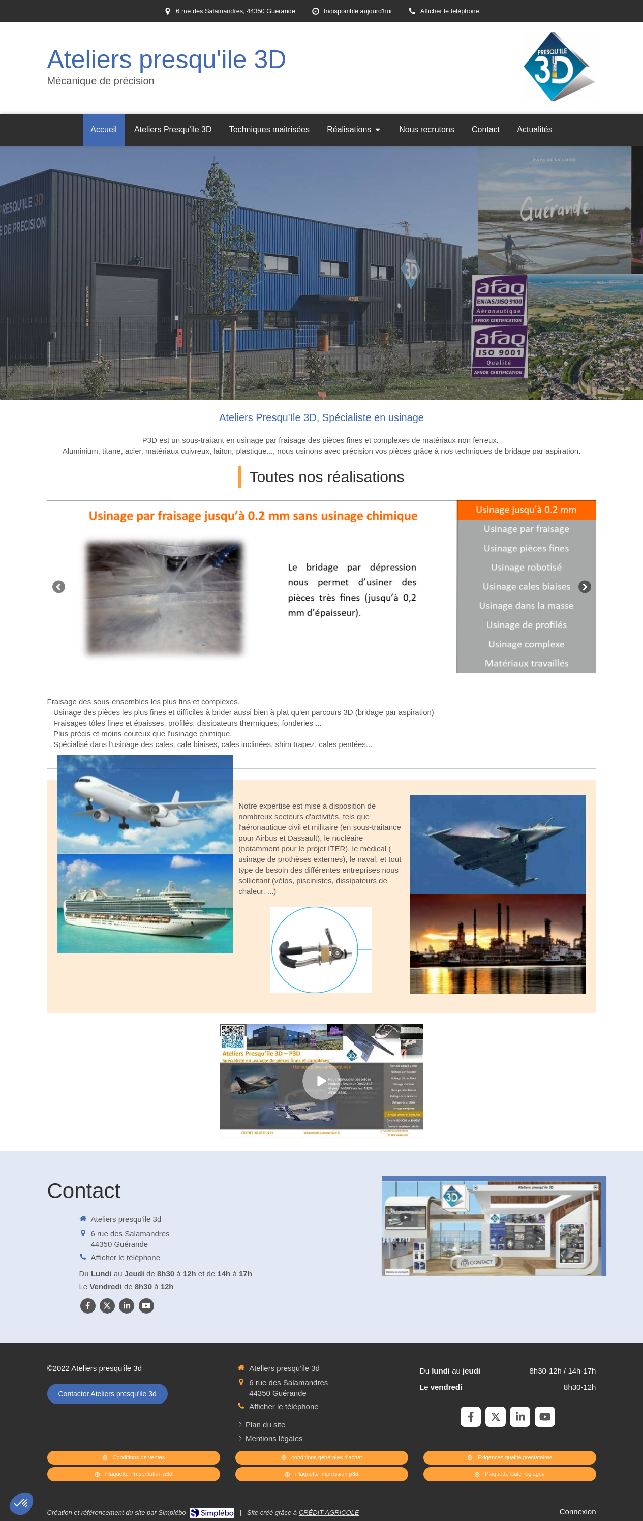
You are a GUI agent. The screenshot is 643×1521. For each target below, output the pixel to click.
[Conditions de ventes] (133, 1458)
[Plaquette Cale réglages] (509, 1474)
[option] (321, 586)
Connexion (578, 1511)
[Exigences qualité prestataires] (509, 1458)
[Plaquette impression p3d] (321, 1474)
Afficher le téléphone (449, 11)
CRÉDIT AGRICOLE (329, 1512)
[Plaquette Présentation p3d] (133, 1474)
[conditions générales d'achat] (321, 1458)
